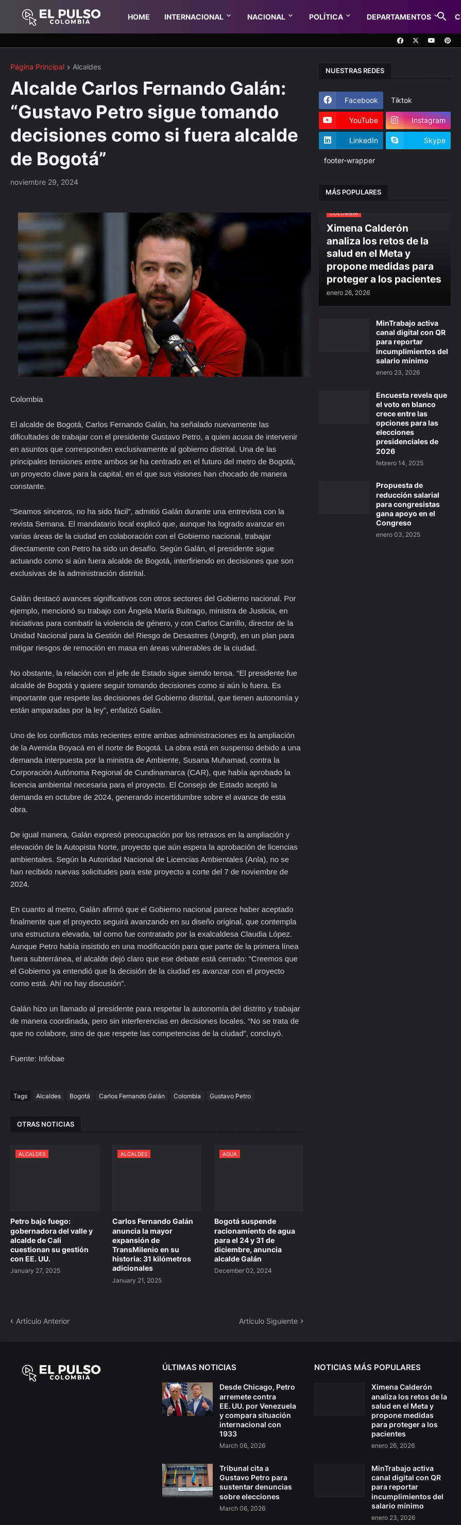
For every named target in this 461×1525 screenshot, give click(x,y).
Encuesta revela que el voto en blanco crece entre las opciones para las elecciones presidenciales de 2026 (411, 423)
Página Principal (37, 67)
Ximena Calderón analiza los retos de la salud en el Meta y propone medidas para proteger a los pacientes (409, 1410)
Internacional (194, 16)
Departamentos (399, 16)
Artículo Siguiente (268, 1321)
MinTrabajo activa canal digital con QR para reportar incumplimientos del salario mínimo (412, 342)
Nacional (266, 16)
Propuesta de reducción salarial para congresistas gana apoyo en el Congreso (408, 504)
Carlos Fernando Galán (132, 1096)
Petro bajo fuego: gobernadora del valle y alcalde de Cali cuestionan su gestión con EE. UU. (51, 1240)
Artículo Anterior (43, 1321)
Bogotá (80, 1096)
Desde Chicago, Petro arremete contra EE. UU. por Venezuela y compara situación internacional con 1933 (257, 1410)
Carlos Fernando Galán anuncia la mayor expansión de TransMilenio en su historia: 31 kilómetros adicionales (152, 1244)
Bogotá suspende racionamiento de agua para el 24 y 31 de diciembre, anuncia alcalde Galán (254, 1240)
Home (139, 16)
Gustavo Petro (230, 1096)
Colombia (187, 1096)
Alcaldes (87, 67)
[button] (442, 17)
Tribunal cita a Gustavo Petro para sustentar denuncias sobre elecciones (255, 1482)
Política (326, 16)
